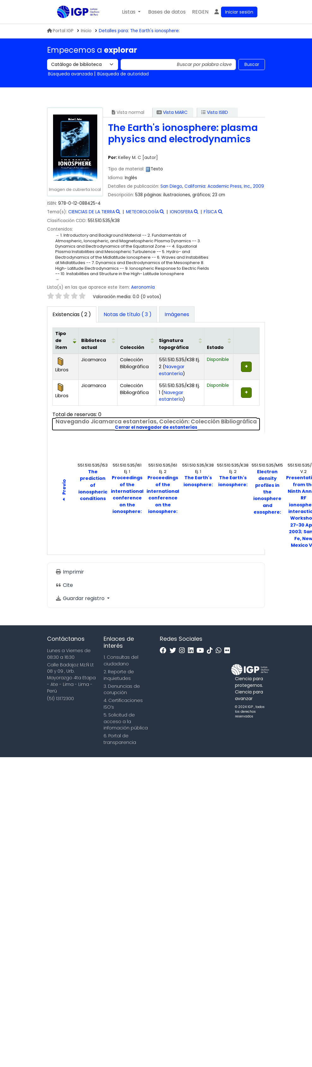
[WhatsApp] (220, 650)
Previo (64, 491)
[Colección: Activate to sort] (136, 341)
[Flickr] (228, 650)
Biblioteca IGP (73, 24)
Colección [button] (132, 347)
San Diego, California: (183, 186)
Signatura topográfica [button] (174, 344)
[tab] (127, 314)
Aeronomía (143, 287)
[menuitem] (200, 12)
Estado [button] (215, 347)
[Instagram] (183, 650)
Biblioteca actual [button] (93, 344)
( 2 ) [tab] (71, 314)
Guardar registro (80, 598)
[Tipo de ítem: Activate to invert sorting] (66, 341)
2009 (258, 186)
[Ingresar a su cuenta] (235, 12)
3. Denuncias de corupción (122, 689)
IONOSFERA (181, 212)
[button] (131, 12)
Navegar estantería (171, 370)
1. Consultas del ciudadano (121, 660)
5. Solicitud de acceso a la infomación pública (126, 721)
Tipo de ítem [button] (61, 340)
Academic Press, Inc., (229, 186)
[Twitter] (174, 650)
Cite (64, 585)
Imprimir (69, 571)
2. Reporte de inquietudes (119, 675)
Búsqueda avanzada (70, 74)
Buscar (251, 64)
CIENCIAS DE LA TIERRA (91, 212)
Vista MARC (172, 112)
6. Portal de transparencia (120, 739)
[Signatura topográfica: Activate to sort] (180, 341)
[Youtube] (201, 650)
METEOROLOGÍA (142, 212)
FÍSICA (210, 212)
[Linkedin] (192, 650)
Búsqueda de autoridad (123, 74)
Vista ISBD (214, 112)
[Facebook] (165, 650)
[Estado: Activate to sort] (218, 341)
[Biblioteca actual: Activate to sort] (98, 341)
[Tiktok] (211, 650)
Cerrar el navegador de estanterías (187, 427)
